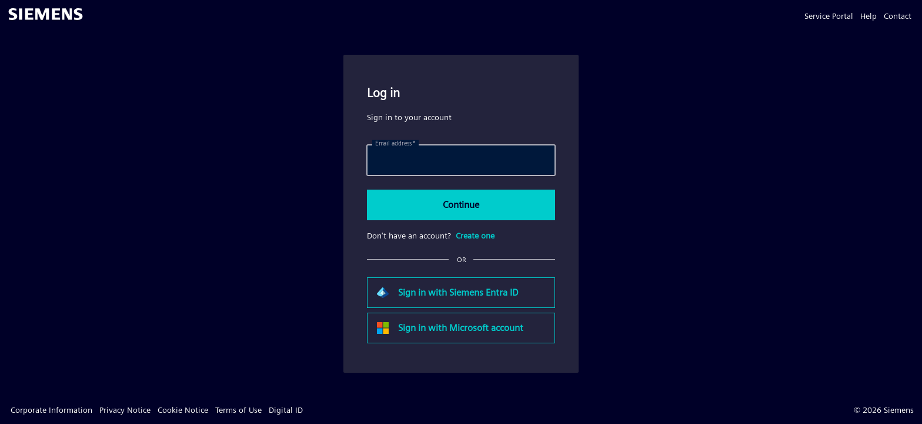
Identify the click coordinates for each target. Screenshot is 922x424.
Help (868, 16)
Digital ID (286, 410)
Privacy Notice (125, 410)
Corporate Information (51, 410)
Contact (897, 16)
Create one (475, 235)
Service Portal (828, 16)
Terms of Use (238, 410)
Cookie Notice (183, 410)
